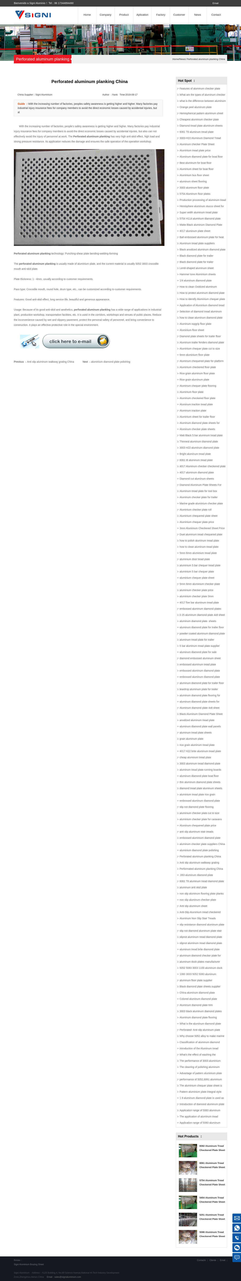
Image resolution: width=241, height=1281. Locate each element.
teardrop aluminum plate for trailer (199, 689)
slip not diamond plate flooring (196, 806)
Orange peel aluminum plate (196, 107)
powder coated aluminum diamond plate (202, 633)
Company (105, 14)
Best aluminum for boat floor (195, 162)
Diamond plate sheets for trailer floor (200, 336)
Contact (216, 14)
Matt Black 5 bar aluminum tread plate (201, 435)
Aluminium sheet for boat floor (196, 169)
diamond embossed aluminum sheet (200, 658)
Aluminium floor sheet (192, 330)
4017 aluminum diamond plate (197, 472)
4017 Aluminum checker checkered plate (203, 466)
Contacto (201, 1260)
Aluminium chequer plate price (197, 522)
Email (216, 3)
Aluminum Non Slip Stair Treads (198, 918)
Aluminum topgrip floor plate (195, 323)
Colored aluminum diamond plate (198, 998)
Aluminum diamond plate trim (196, 1005)
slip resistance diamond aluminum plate (202, 924)
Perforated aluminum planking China (205, 59)
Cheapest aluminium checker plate (199, 119)
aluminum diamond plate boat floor (199, 775)
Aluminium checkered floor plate (198, 367)
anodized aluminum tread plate (197, 720)
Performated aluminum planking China (201, 868)
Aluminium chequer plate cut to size (200, 348)
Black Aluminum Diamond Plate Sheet (201, 714)
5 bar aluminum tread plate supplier (199, 645)
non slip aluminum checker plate (198, 899)
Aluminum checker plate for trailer (199, 497)
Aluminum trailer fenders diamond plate (202, 342)
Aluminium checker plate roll (195, 509)
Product (124, 14)
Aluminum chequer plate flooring (198, 385)
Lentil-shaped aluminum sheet (197, 268)
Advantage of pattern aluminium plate (201, 1073)
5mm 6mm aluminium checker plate (200, 583)
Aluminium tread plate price (195, 150)
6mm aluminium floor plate (194, 354)
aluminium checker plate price (196, 590)
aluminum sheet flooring (193, 181)
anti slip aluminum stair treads (196, 831)
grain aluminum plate (191, 738)
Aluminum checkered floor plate (197, 398)
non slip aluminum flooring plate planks (201, 893)
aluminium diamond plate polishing (110, 361)
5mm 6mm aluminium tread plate (198, 553)
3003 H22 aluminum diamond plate (199, 447)
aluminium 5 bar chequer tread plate (200, 565)
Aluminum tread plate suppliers (197, 243)
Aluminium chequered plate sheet (198, 515)
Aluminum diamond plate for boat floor (201, 156)
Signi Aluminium (21, 1264)
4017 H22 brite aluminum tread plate (200, 751)
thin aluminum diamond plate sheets (200, 782)
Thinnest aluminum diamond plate (199, 441)
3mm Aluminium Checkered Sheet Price (202, 528)
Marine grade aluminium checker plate (201, 503)
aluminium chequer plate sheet (197, 577)
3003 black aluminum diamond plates (201, 1011)
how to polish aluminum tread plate (199, 540)
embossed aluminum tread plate (198, 664)
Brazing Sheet (37, 1264)
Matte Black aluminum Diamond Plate (201, 224)
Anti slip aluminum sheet (193, 906)
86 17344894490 (63, 3)
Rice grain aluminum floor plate (197, 373)
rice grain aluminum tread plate (197, 745)
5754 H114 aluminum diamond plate (200, 218)
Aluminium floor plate (191, 392)
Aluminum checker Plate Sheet (197, 144)
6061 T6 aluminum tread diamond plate (202, 881)
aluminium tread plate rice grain (197, 794)
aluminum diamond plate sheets (198, 621)
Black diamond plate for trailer (196, 255)
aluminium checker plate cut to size (199, 813)
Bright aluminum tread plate (195, 453)
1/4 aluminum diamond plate (196, 280)
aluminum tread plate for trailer (197, 639)
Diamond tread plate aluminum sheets (201, 125)
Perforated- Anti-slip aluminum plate (200, 1029)
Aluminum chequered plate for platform (201, 361)
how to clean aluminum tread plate (199, 546)
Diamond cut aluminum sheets (197, 478)
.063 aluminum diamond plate (196, 875)
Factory (160, 14)
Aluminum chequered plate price (198, 825)
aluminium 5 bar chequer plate (197, 571)
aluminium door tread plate (195, 559)
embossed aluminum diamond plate (200, 800)
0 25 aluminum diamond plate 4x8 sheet (202, 614)
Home (87, 14)
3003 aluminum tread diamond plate (200, 763)
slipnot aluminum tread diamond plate (201, 936)
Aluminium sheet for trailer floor (197, 416)
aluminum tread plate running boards (200, 769)
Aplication (142, 14)
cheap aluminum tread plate (195, 757)
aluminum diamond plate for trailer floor (202, 627)
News (197, 14)
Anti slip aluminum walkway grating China (50, 361)
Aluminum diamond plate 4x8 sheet (199, 707)
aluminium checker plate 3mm (196, 596)
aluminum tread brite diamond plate (199, 949)
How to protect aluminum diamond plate (202, 292)
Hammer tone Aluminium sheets (198, 274)
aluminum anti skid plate (193, 887)
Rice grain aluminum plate (194, 379)
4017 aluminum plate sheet (195, 230)
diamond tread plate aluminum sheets (201, 788)
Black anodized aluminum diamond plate (202, 249)
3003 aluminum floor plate (194, 187)
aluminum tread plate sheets (196, 732)
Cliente (212, 1260)
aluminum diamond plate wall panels (200, 726)
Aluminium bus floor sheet (194, 175)
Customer (179, 14)
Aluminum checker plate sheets (197, 429)
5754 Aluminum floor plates (195, 193)
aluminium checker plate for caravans (201, 819)
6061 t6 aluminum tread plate (196, 460)
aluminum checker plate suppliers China (202, 844)
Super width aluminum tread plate (199, 212)
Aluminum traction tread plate (196, 404)
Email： (63, 1277)
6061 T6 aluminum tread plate (196, 131)
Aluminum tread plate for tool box (198, 491)
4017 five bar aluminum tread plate (199, 602)
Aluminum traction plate (193, 410)
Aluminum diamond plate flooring (198, 1017)
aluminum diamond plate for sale (198, 652)
